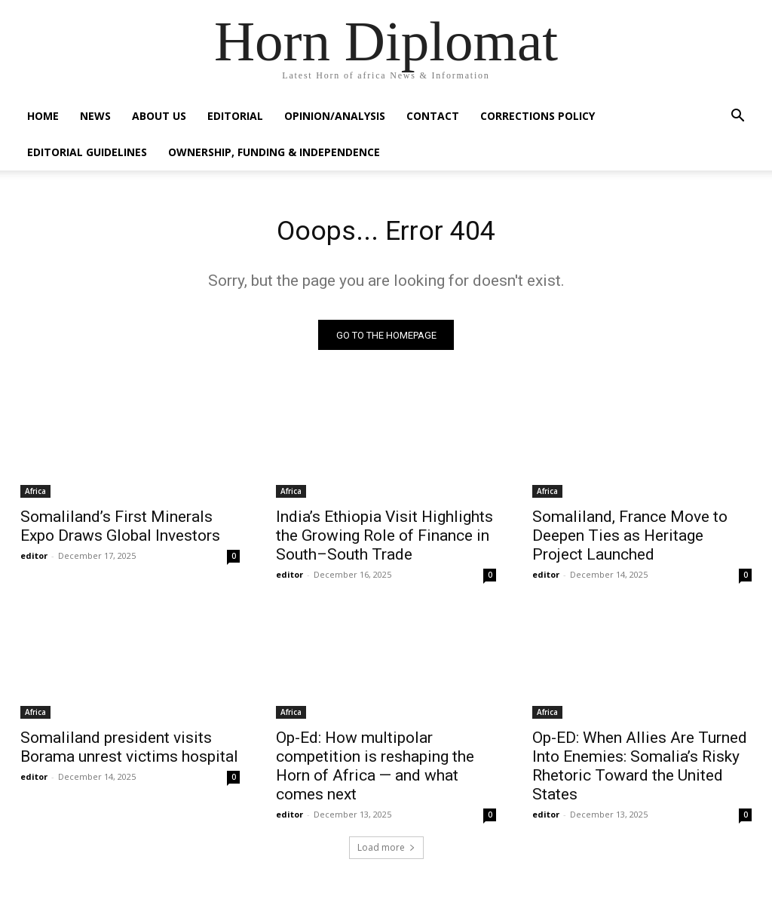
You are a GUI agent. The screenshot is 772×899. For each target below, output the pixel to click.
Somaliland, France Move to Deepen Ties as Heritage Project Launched (630, 540)
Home (43, 116)
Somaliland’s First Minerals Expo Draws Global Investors (120, 530)
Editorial (235, 116)
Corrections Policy (537, 116)
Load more (386, 851)
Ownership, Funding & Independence (274, 152)
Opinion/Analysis (334, 116)
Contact (432, 116)
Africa (35, 495)
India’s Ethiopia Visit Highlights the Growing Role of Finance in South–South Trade (384, 540)
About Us (159, 116)
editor (33, 560)
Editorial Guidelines (87, 152)
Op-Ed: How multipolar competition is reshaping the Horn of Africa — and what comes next (375, 769)
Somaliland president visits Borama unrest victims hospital (129, 750)
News (95, 116)
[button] (737, 117)
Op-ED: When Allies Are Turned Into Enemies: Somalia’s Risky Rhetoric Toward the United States (639, 769)
